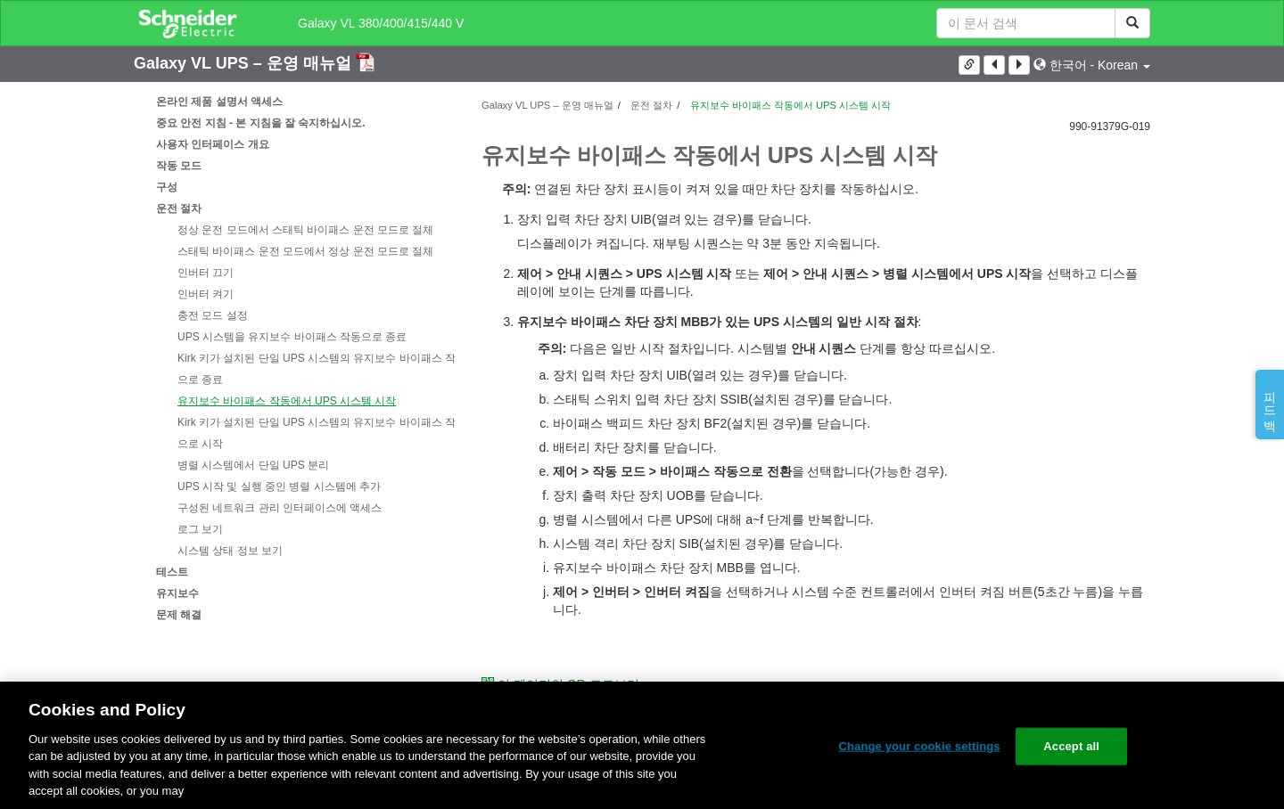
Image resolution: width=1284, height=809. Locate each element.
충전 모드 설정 (212, 315)
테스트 (172, 572)
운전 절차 (179, 208)
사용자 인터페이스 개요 (212, 144)
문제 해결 (179, 615)
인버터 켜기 (205, 294)
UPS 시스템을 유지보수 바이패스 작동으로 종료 (292, 337)
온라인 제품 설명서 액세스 (219, 101)
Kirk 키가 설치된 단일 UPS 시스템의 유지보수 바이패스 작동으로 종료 (321, 369)
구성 (166, 187)
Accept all (1071, 746)
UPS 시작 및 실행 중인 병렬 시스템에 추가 (279, 486)
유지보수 (177, 593)
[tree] (294, 358)
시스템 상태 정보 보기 (230, 550)
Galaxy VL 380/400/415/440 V (381, 23)
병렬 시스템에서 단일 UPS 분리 (253, 465)
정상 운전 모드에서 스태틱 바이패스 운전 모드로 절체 (305, 230)
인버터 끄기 (205, 272)
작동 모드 (179, 165)
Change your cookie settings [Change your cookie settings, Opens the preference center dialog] (919, 746)
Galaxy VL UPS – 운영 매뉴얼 (245, 63)
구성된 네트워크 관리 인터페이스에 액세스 (279, 508)
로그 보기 (200, 529)
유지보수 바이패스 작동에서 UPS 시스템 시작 (286, 401)
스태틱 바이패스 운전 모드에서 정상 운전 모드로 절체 (305, 251)
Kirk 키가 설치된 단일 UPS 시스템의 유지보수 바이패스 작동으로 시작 (321, 433)
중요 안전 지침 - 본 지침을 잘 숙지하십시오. (261, 123)
